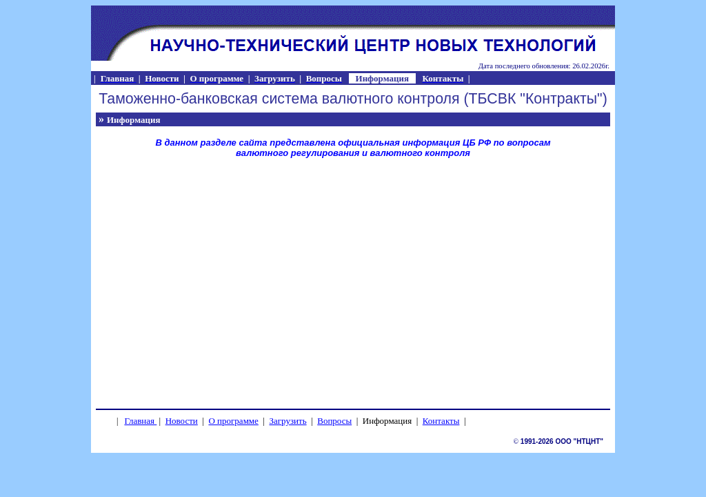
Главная (139, 421)
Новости (181, 421)
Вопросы (334, 421)
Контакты (441, 421)
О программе (233, 421)
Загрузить (287, 421)
